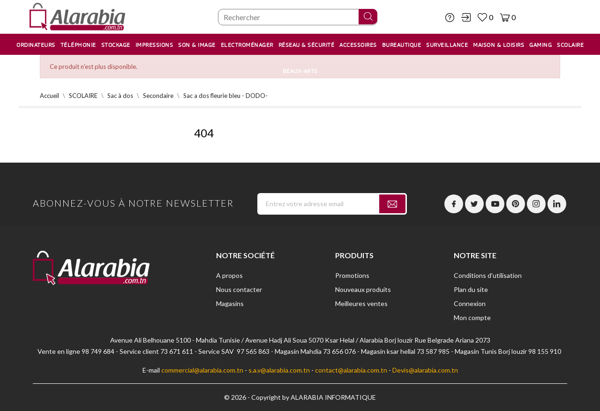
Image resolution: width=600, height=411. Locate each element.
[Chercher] (297, 17)
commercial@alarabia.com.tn (202, 370)
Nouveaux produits (363, 289)
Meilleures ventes (361, 303)
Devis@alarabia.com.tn (425, 370)
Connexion (470, 303)
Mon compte (472, 317)
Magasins (230, 303)
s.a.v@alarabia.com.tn (279, 370)
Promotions (352, 275)
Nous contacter (239, 289)
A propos (229, 275)
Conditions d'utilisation (488, 275)
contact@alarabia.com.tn (351, 370)
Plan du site (471, 289)
